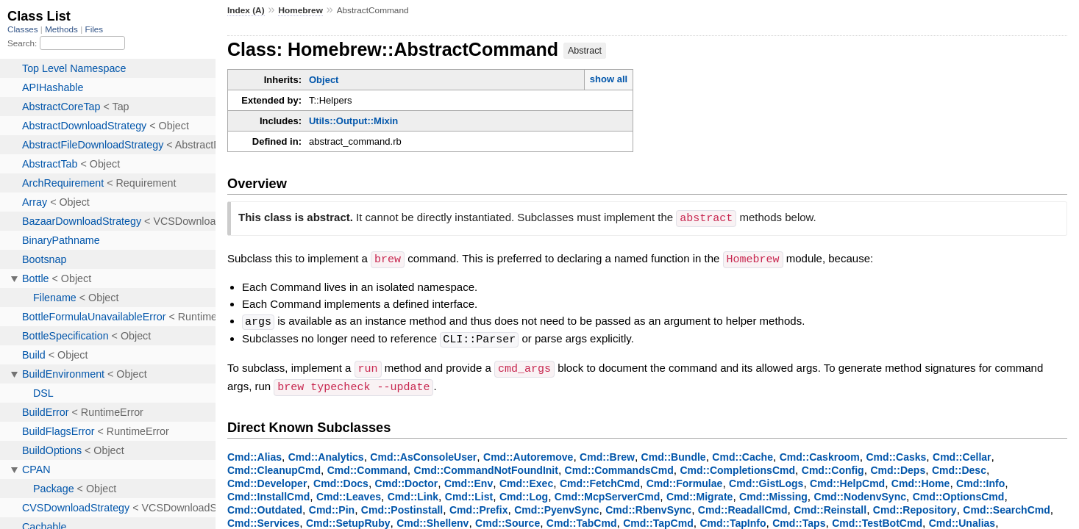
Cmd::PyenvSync (556, 505)
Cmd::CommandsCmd (619, 466)
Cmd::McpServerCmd (607, 492)
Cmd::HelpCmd (847, 479)
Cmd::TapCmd (658, 519)
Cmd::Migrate (699, 492)
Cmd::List (469, 492)
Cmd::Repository (915, 505)
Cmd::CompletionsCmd (737, 466)
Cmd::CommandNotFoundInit (486, 466)
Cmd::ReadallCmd (743, 505)
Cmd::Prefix (478, 505)
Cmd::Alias (254, 452)
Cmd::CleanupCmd (274, 466)
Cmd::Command (367, 466)
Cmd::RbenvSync (648, 505)
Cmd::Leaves (348, 492)
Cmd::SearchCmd (1006, 505)
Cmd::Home (920, 479)
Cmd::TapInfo (732, 519)
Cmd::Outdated (264, 505)
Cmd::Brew (607, 452)
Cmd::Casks (896, 452)
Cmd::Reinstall (830, 505)
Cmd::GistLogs (766, 479)
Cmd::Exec (526, 479)
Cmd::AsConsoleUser (423, 452)
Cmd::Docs (340, 479)
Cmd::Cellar (962, 452)
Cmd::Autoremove (528, 452)
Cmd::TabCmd (581, 519)
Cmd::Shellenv (432, 519)
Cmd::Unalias (962, 519)
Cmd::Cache (742, 452)
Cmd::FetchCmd (600, 479)
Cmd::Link (413, 492)
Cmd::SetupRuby (348, 519)
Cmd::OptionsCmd (959, 492)
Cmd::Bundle (673, 452)
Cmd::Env (468, 479)
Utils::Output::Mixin (353, 120)
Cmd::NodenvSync (860, 492)
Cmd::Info (980, 479)
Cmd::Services (263, 519)
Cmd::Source (507, 519)
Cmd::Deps (897, 466)
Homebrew (300, 10)
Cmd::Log (523, 492)
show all (608, 78)
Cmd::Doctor (406, 479)
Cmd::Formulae (685, 479)
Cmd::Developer (267, 479)
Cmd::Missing (773, 492)
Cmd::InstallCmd (268, 492)
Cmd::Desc (959, 466)
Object (323, 79)
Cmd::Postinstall (402, 505)
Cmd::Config (833, 466)
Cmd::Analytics (326, 452)
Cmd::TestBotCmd (877, 519)
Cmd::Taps (798, 519)
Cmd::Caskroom (820, 452)
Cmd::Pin (332, 505)
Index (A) (246, 10)
